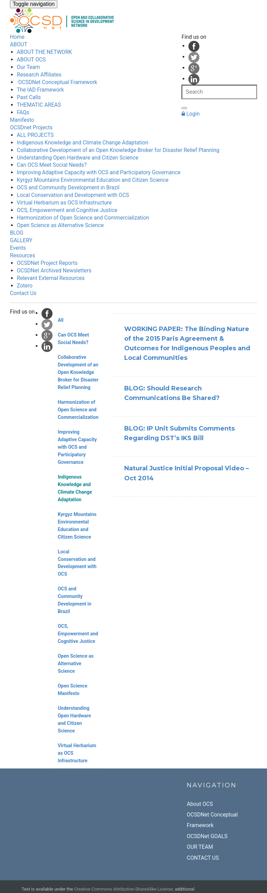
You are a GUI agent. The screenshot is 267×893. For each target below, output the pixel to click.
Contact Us (23, 293)
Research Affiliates (39, 74)
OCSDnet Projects (31, 127)
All (60, 320)
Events (18, 248)
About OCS (200, 804)
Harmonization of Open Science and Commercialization (83, 217)
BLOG (16, 233)
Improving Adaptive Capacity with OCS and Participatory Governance (99, 172)
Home (17, 37)
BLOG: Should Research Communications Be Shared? (172, 393)
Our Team (28, 67)
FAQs (23, 112)
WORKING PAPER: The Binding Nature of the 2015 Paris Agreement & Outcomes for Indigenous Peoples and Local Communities (187, 343)
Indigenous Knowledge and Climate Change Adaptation (82, 142)
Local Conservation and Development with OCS (73, 195)
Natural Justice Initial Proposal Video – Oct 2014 (186, 473)
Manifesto (22, 120)
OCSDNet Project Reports (47, 263)
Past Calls (29, 97)
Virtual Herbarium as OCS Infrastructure (64, 202)
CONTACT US (203, 858)
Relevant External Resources (51, 278)
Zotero (25, 285)
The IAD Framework (40, 89)
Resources (22, 255)
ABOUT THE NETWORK (44, 52)
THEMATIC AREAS (39, 105)
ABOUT (18, 44)
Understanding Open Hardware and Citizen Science (77, 157)
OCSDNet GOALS (207, 836)
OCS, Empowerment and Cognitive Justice (67, 210)
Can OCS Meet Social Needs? (52, 165)
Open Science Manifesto (72, 689)
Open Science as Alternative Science (60, 225)
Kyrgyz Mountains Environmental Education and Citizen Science (93, 180)
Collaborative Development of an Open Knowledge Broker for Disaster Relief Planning (118, 150)
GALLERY (21, 240)
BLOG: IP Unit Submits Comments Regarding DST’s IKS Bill (179, 433)
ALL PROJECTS (35, 135)
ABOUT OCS (31, 59)
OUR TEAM (200, 847)
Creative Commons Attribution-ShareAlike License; (124, 889)
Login (191, 113)
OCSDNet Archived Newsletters (54, 270)
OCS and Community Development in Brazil (68, 187)
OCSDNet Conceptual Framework (57, 82)
